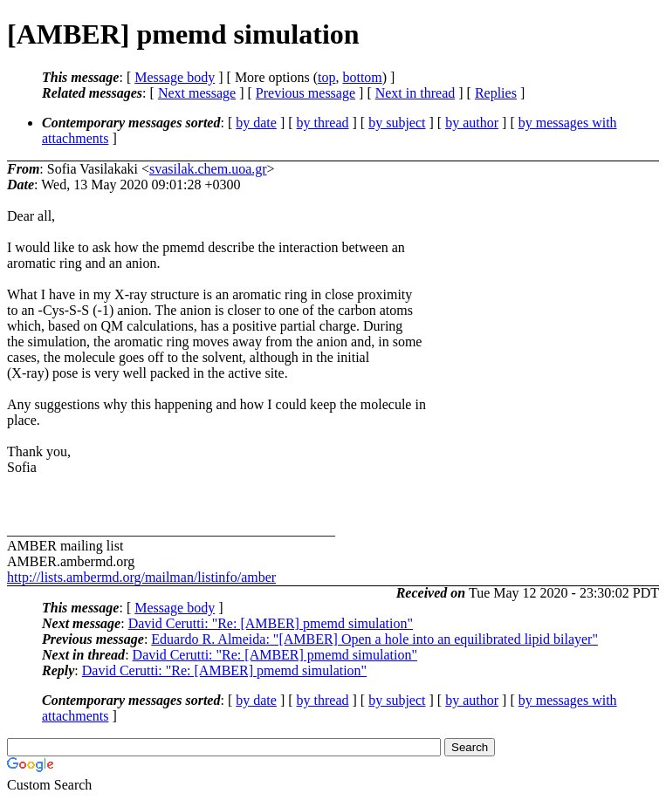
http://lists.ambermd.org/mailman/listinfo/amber (141, 577)
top (326, 77)
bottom (361, 77)
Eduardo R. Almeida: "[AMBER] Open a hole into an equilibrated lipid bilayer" (374, 639)
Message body (174, 77)
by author (471, 122)
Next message (197, 92)
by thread (323, 122)
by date (256, 122)
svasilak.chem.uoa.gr (208, 168)
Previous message (305, 92)
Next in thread (415, 92)
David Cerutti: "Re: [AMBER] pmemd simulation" (270, 623)
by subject (396, 122)
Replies (496, 92)
